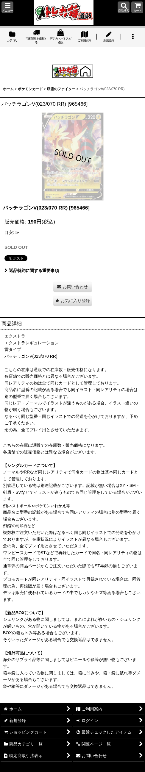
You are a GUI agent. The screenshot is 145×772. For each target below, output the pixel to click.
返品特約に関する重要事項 (31, 270)
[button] (7, 7)
